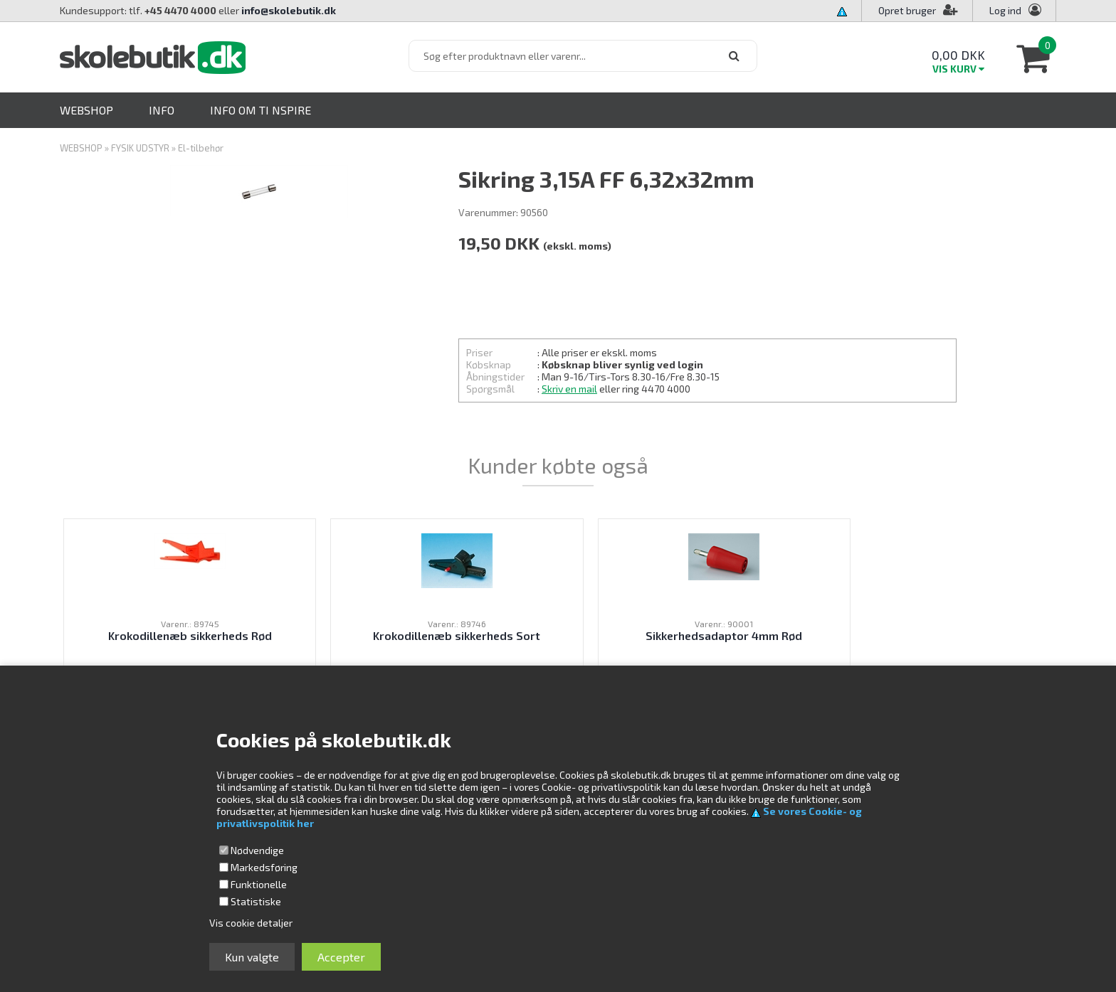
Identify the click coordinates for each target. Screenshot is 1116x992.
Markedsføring (264, 867)
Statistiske (256, 901)
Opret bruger (918, 10)
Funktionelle (259, 884)
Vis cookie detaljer (251, 923)
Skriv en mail (569, 389)
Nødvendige (257, 850)
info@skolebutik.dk (288, 10)
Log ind (1005, 10)
